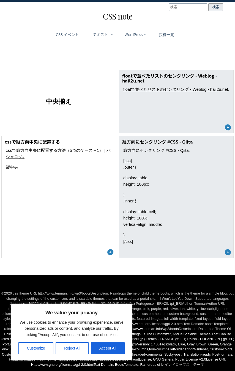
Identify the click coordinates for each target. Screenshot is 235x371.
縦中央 (12, 167)
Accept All (107, 348)
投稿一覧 (166, 34)
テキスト (100, 34)
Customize (36, 348)
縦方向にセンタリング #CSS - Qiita (156, 150)
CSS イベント (67, 34)
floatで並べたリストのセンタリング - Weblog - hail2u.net (175, 89)
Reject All (72, 348)
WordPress (134, 34)
